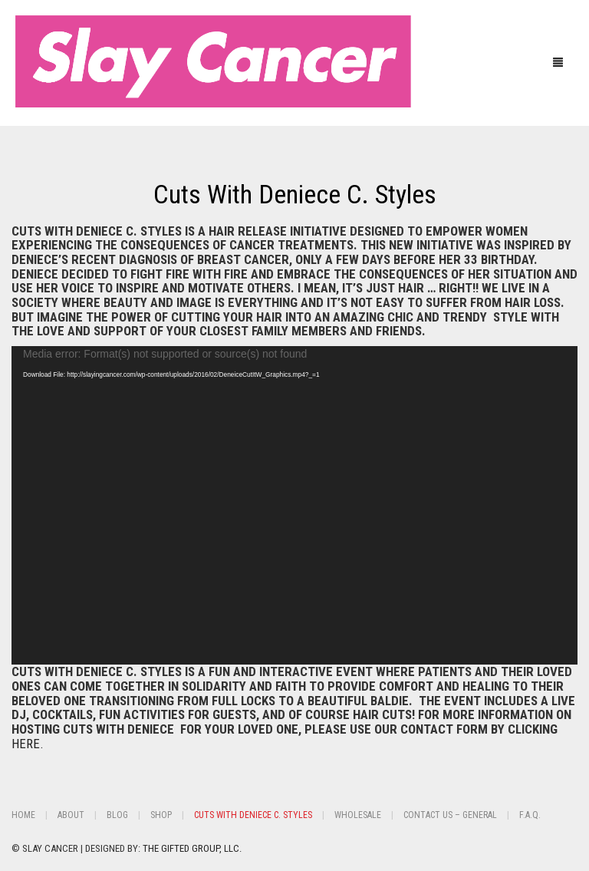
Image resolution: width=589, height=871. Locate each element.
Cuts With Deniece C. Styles (294, 194)
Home (23, 815)
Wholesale (357, 815)
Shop (161, 815)
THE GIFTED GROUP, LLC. (192, 848)
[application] (294, 505)
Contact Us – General (450, 815)
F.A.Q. (530, 815)
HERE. (28, 743)
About (71, 815)
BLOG (117, 815)
